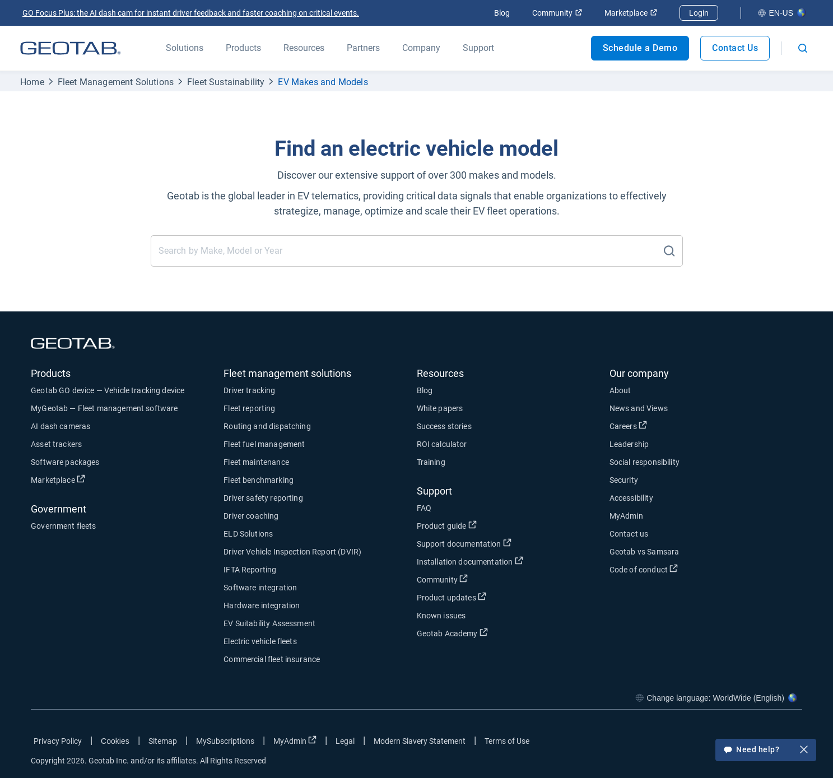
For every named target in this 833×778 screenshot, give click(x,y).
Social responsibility (644, 462)
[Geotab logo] (70, 48)
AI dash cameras (60, 426)
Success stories (444, 426)
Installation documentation (470, 561)
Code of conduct (643, 569)
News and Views (638, 408)
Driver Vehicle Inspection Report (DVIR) (292, 551)
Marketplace (630, 12)
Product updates (451, 597)
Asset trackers (56, 444)
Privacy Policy (58, 741)
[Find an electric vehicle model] (407, 251)
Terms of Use (507, 741)
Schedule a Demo (640, 48)
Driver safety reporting (263, 497)
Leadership (629, 444)
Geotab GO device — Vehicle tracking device (107, 390)
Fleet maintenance (256, 462)
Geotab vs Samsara (644, 551)
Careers (628, 426)
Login (699, 12)
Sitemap (162, 741)
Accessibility (631, 497)
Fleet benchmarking (259, 480)
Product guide (447, 525)
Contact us (629, 533)
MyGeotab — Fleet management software (104, 408)
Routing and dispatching (267, 426)
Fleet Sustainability (225, 82)
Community (557, 12)
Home (32, 82)
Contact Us (735, 48)
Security (623, 480)
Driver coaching (251, 515)
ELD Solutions (248, 533)
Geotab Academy (452, 633)
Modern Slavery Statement (420, 741)
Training (431, 462)
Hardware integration (262, 605)
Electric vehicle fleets (260, 641)
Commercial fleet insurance (272, 659)
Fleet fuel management (264, 444)
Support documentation (464, 543)
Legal (345, 741)
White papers (440, 408)
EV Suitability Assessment (269, 623)
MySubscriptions (225, 741)
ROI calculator (442, 444)
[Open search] (803, 48)
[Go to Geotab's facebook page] (704, 743)
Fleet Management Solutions (116, 82)
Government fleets (63, 525)
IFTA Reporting (250, 569)
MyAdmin (626, 515)
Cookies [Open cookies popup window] (115, 741)
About (620, 390)
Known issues (441, 615)
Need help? (766, 750)
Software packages (65, 462)
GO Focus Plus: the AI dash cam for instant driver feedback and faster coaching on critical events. (190, 12)
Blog (502, 12)
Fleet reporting (249, 408)
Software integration (260, 587)
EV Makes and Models (322, 82)
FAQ (424, 508)
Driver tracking (249, 390)
